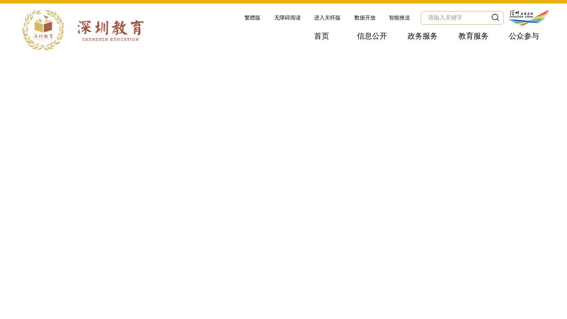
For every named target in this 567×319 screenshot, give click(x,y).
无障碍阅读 (287, 18)
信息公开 (372, 36)
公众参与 (524, 36)
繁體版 (252, 18)
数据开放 (365, 18)
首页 (321, 36)
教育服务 (473, 36)
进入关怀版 (327, 18)
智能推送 (399, 18)
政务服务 (423, 36)
